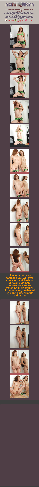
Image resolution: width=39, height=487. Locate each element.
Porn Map (9, 20)
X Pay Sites (19, 20)
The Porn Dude (25, 21)
